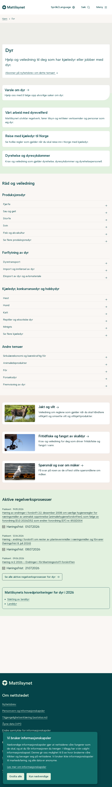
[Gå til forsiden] (13, 7)
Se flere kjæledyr (14, 375)
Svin (6, 235)
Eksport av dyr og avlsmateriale (23, 300)
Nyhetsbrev (9, 704)
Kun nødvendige (38, 776)
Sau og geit (10, 215)
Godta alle (15, 776)
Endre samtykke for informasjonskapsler (26, 730)
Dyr (13, 18)
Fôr (6, 420)
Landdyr (12, 661)
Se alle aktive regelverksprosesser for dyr (30, 634)
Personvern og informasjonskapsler (23, 710)
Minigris (8, 365)
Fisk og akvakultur (14, 245)
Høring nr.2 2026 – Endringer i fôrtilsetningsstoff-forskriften (38, 619)
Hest (6, 325)
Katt (6, 345)
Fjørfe (7, 205)
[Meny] (102, 7)
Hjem (4, 18)
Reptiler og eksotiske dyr (19, 355)
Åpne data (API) (11, 723)
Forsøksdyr (10, 430)
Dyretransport (12, 280)
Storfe (7, 225)
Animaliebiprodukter (15, 410)
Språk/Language (63, 7)
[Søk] (86, 7)
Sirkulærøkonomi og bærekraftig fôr (25, 400)
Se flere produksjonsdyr (18, 255)
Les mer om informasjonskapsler (26, 767)
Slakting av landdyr (18, 656)
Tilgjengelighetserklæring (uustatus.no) (24, 717)
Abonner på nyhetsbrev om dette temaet (31, 72)
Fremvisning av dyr (15, 440)
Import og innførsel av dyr (19, 290)
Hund (7, 335)
